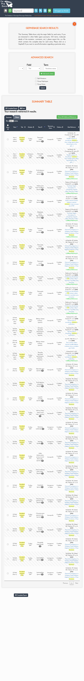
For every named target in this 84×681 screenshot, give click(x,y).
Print (22, 108)
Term (46, 64)
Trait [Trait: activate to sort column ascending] (22, 127)
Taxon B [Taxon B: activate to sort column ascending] (40, 127)
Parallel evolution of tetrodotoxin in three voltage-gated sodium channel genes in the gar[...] (72, 142)
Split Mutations (40, 78)
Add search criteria (47, 73)
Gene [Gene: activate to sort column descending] (14, 127)
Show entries (12, 121)
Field (29, 64)
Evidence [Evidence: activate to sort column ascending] (59, 127)
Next (76, 583)
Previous (65, 583)
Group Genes (40, 84)
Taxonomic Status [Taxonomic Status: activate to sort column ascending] (50, 127)
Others (17, 117)
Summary (9, 117)
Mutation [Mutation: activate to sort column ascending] (30, 127)
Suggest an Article (61, 11)
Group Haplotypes (41, 81)
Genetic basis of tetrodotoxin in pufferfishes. (71, 322)
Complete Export (11, 108)
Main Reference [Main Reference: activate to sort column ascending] (72, 127)
